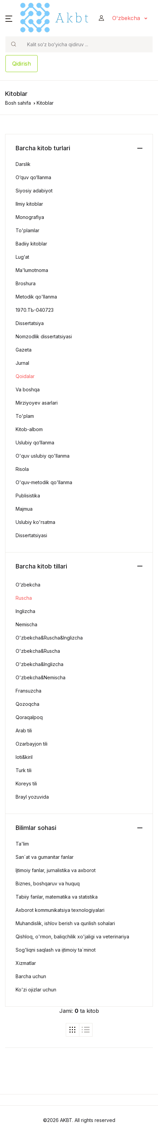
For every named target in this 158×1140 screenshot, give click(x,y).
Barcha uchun (31, 976)
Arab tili (24, 730)
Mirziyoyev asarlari (37, 403)
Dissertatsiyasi (31, 535)
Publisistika (28, 495)
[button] (8, 18)
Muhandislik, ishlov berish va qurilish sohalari (65, 923)
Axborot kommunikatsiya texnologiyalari (60, 910)
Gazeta (24, 350)
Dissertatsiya (30, 323)
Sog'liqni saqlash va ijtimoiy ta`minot (56, 950)
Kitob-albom (29, 429)
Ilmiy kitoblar (29, 204)
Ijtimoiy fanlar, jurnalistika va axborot (56, 870)
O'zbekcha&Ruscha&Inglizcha (49, 638)
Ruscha (24, 598)
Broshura (26, 283)
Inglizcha (25, 611)
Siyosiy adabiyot (34, 190)
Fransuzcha (28, 691)
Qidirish (21, 63)
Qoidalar (25, 376)
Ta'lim (22, 844)
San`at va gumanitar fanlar (45, 857)
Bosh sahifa (18, 103)
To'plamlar (27, 230)
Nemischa (26, 624)
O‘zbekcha (28, 585)
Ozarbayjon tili (31, 744)
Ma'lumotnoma (32, 270)
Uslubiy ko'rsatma (35, 522)
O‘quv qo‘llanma (33, 177)
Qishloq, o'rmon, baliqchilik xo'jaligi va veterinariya (72, 936)
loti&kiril (24, 757)
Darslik (23, 164)
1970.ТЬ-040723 (35, 310)
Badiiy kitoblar (31, 243)
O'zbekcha (127, 18)
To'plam (25, 416)
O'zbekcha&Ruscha (38, 651)
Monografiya (30, 217)
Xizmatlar (26, 963)
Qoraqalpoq (29, 717)
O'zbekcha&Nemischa (40, 677)
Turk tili (24, 770)
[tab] (72, 1029)
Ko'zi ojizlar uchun (36, 989)
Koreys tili (26, 783)
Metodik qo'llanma (36, 297)
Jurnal (22, 363)
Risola (22, 469)
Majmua (24, 509)
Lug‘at (22, 257)
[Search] (87, 44)
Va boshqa (28, 389)
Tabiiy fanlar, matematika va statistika (57, 897)
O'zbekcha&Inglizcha (39, 664)
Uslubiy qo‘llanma (35, 442)
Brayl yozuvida (32, 797)
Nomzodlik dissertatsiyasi (44, 336)
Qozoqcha (27, 704)
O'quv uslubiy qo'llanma (43, 456)
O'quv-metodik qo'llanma (44, 482)
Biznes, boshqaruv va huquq (48, 883)
